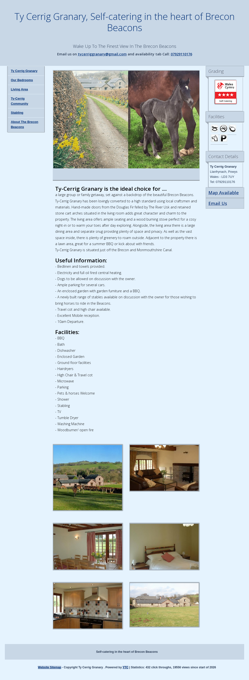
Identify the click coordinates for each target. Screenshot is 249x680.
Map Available (223, 192)
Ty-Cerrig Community (19, 101)
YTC (125, 667)
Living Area (19, 89)
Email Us (217, 203)
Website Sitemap (49, 667)
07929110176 (181, 54)
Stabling (17, 112)
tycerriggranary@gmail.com (102, 54)
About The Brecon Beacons (24, 124)
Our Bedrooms (22, 80)
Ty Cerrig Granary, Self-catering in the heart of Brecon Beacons (124, 22)
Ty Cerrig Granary (24, 71)
